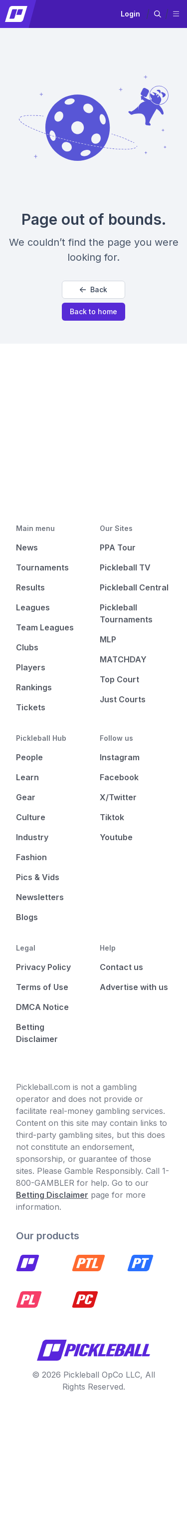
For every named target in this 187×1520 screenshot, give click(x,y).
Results (30, 587)
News (27, 547)
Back (93, 289)
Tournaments (42, 567)
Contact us (121, 967)
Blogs (27, 917)
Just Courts (123, 699)
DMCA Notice (42, 1007)
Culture (30, 817)
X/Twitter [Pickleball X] (118, 797)
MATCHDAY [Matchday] (123, 659)
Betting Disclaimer (52, 1195)
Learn (27, 777)
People (29, 757)
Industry (32, 837)
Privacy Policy (43, 967)
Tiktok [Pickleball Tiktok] (112, 817)
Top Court (119, 679)
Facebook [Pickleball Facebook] (119, 777)
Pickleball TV (125, 567)
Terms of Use (42, 987)
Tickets (30, 707)
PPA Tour (118, 547)
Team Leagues (45, 627)
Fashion (31, 857)
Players (30, 667)
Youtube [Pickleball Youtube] (116, 837)
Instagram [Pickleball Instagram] (120, 757)
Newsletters (40, 897)
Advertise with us (134, 987)
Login (130, 13)
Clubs (27, 647)
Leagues (33, 607)
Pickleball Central (134, 587)
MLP (108, 639)
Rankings (34, 687)
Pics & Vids (37, 877)
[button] (157, 13)
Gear (25, 797)
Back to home (93, 311)
